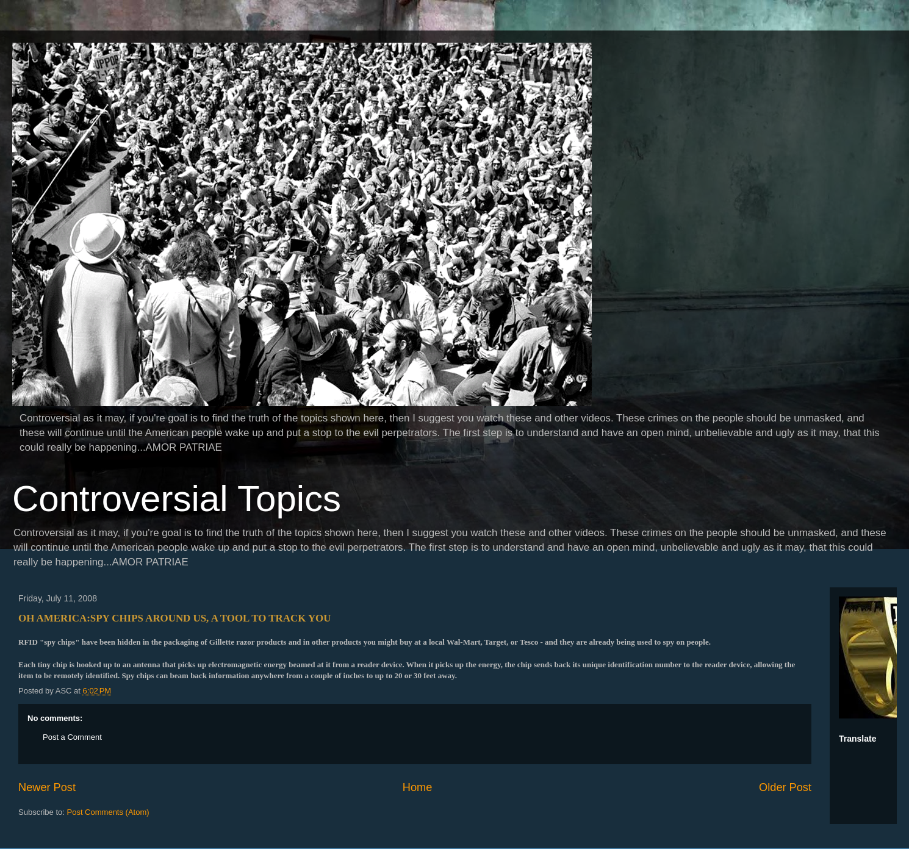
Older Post (785, 787)
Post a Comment (72, 737)
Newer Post (47, 787)
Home (418, 787)
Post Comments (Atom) (108, 812)
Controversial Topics (176, 498)
